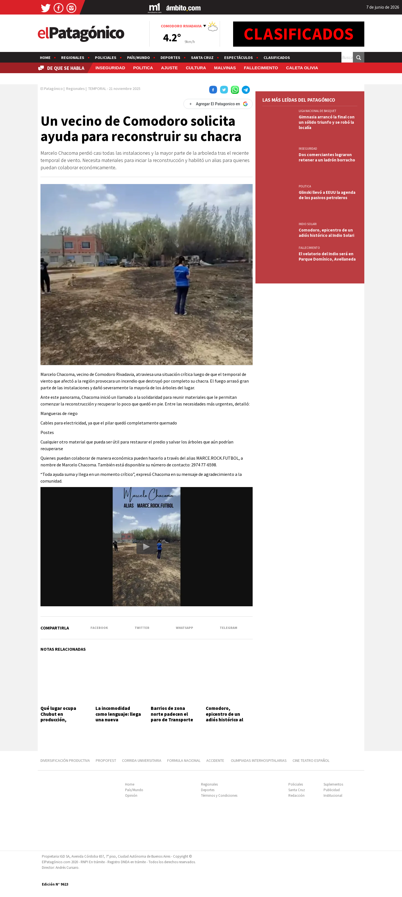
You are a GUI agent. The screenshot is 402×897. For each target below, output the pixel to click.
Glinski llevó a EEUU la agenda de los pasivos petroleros (327, 195)
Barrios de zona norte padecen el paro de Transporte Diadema (172, 716)
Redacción (296, 795)
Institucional (333, 795)
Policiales (105, 57)
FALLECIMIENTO (261, 67)
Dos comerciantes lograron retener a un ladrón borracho (327, 157)
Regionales (72, 57)
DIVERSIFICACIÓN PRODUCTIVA (65, 760)
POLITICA (143, 67)
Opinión (131, 795)
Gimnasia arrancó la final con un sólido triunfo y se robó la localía (327, 122)
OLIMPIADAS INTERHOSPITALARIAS (259, 760)
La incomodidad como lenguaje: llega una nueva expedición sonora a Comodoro (118, 719)
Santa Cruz (202, 57)
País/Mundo (138, 57)
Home (45, 57)
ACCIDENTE (215, 760)
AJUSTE (169, 67)
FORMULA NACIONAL (183, 760)
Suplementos (333, 784)
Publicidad (332, 790)
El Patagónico (51, 88)
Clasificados (277, 57)
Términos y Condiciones (219, 795)
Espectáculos (238, 57)
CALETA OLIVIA (302, 67)
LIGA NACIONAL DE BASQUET (317, 111)
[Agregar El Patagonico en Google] (218, 104)
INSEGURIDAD (110, 67)
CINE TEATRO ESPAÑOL (311, 760)
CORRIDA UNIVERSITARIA (141, 760)
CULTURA (196, 67)
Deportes (170, 57)
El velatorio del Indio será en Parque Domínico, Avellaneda (327, 256)
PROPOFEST (106, 760)
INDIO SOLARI (308, 224)
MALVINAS (225, 67)
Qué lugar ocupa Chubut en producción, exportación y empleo (58, 719)
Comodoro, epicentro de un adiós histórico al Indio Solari (224, 716)
